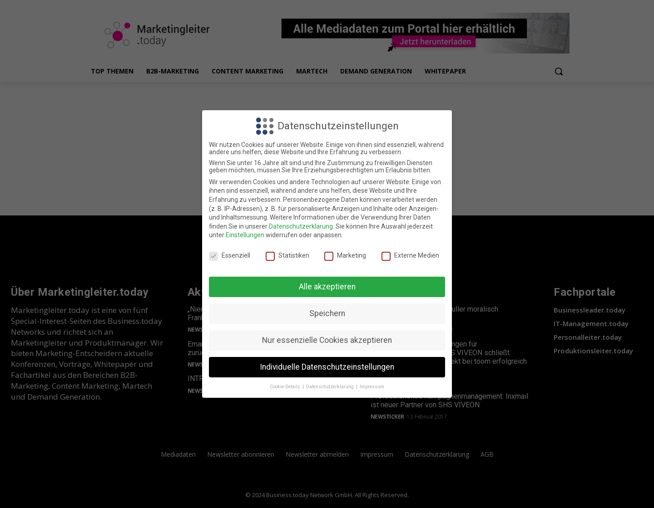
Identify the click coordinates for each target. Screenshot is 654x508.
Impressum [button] (372, 387)
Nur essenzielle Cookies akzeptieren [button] (327, 340)
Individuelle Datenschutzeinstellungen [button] (327, 366)
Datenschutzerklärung (301, 226)
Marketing (345, 255)
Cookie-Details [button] (286, 387)
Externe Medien (410, 255)
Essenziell (229, 255)
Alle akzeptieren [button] (327, 286)
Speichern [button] (327, 313)
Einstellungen (245, 235)
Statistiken (287, 255)
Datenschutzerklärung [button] (330, 387)
